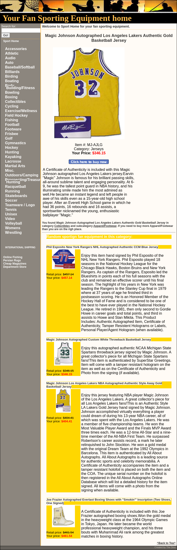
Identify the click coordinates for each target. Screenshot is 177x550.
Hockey (11, 147)
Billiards (12, 72)
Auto (9, 63)
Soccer (11, 200)
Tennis (11, 210)
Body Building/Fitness (20, 87)
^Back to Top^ (166, 543)
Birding (11, 76)
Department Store (14, 266)
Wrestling (13, 232)
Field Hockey (16, 115)
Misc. (9, 170)
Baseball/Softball (20, 67)
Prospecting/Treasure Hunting (24, 181)
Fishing (11, 120)
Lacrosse (13, 161)
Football (12, 125)
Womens (12, 228)
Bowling (12, 92)
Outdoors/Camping (21, 175)
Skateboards (16, 196)
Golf (8, 138)
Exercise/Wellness (21, 111)
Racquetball (15, 187)
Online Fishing (12, 257)
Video (10, 219)
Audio (10, 58)
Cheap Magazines (14, 263)
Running (12, 191)
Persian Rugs (12, 260)
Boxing (11, 97)
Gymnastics (15, 143)
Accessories (16, 49)
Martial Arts (15, 166)
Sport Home (11, 41)
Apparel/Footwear (105, 226)
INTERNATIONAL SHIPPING (20, 247)
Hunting (12, 152)
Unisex (11, 214)
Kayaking (13, 157)
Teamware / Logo (20, 205)
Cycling (11, 106)
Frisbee (11, 134)
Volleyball (13, 223)
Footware (13, 129)
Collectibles (15, 102)
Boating (12, 81)
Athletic (12, 53)
